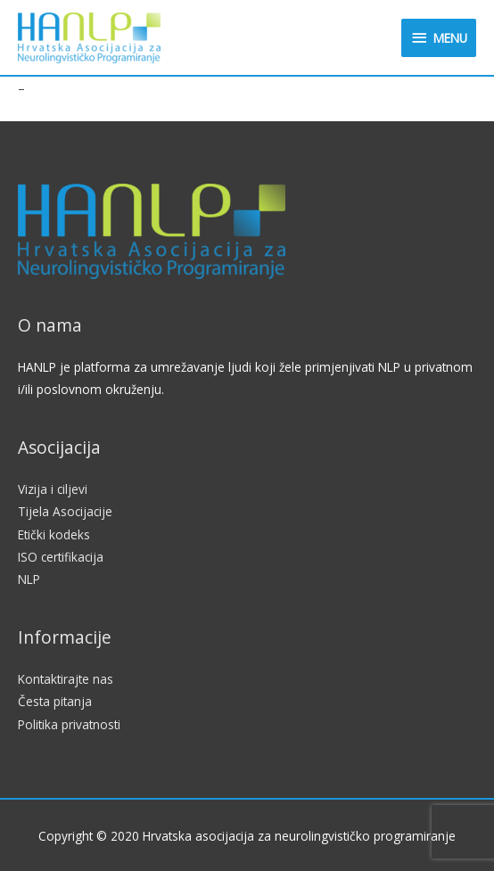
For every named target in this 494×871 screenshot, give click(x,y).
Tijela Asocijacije (65, 511)
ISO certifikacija (60, 556)
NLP (29, 579)
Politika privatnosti (69, 724)
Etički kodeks (54, 534)
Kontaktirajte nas (65, 678)
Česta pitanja (55, 701)
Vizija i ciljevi (52, 489)
